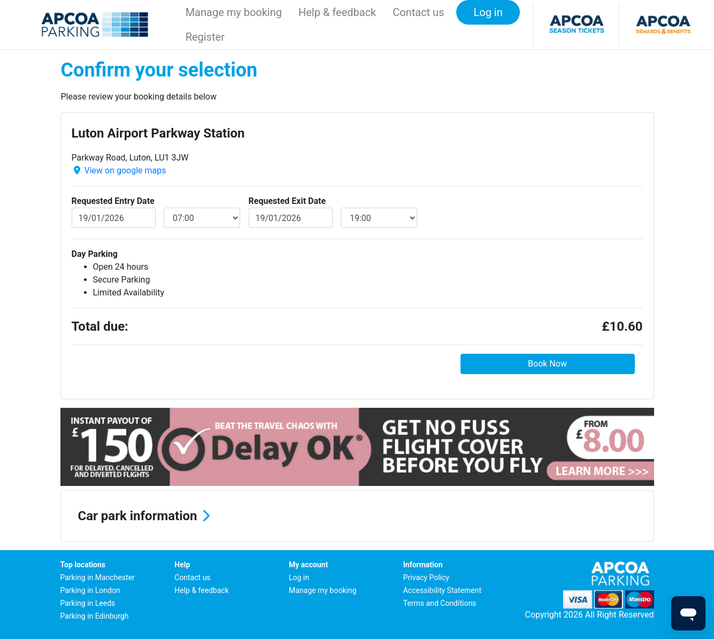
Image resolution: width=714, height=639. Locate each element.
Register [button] (205, 37)
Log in (299, 577)
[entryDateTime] (202, 218)
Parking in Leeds (88, 603)
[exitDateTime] (379, 218)
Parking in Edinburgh (94, 616)
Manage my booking (234, 12)
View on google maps (125, 170)
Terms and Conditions (440, 603)
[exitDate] (291, 218)
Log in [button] (487, 12)
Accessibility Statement (442, 590)
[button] (357, 516)
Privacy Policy (426, 577)
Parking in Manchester (97, 577)
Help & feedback (337, 12)
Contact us (418, 12)
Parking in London (90, 590)
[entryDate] (114, 218)
